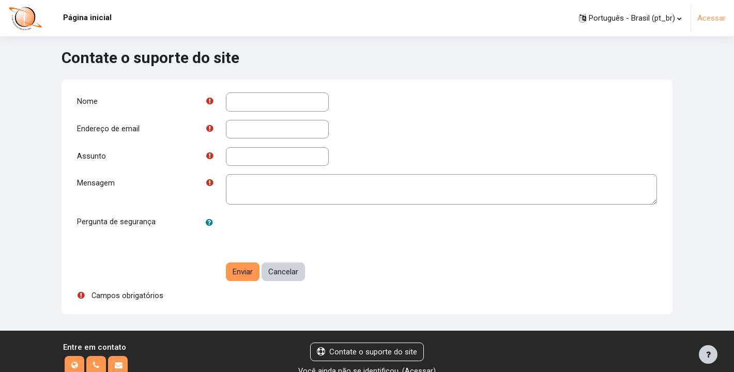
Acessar (711, 18)
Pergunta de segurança (116, 223)
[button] (630, 18)
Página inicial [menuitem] (87, 17)
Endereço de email (108, 129)
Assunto (91, 157)
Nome (87, 101)
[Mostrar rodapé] (708, 354)
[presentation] (304, 234)
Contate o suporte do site (367, 353)
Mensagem (96, 185)
